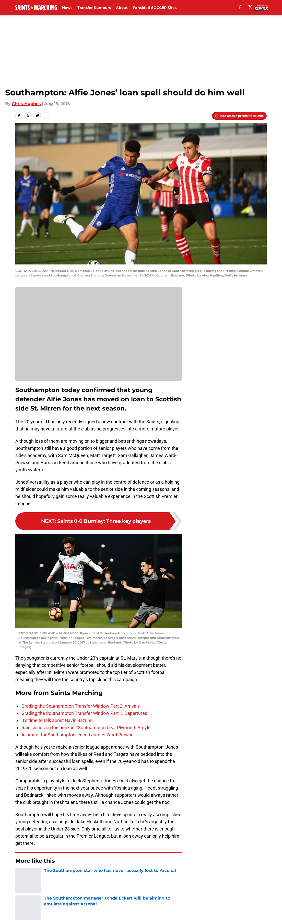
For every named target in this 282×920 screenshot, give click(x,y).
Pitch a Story (26, 899)
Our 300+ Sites (200, 889)
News (67, 7)
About (122, 7)
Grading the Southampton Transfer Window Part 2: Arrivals (80, 706)
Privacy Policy (96, 899)
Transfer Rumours (94, 7)
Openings (91, 889)
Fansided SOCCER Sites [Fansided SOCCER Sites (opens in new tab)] (155, 7)
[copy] (46, 115)
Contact (138, 889)
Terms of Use (143, 899)
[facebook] (240, 7)
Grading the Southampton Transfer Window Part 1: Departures (84, 713)
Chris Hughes (26, 103)
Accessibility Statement (38, 908)
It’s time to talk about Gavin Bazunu (57, 720)
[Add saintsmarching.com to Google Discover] (239, 116)
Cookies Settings (98, 337)
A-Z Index (91, 908)
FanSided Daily (250, 889)
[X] (250, 7)
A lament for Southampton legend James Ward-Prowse (77, 734)
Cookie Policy (198, 899)
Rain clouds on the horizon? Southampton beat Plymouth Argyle (85, 727)
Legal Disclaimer (252, 899)
